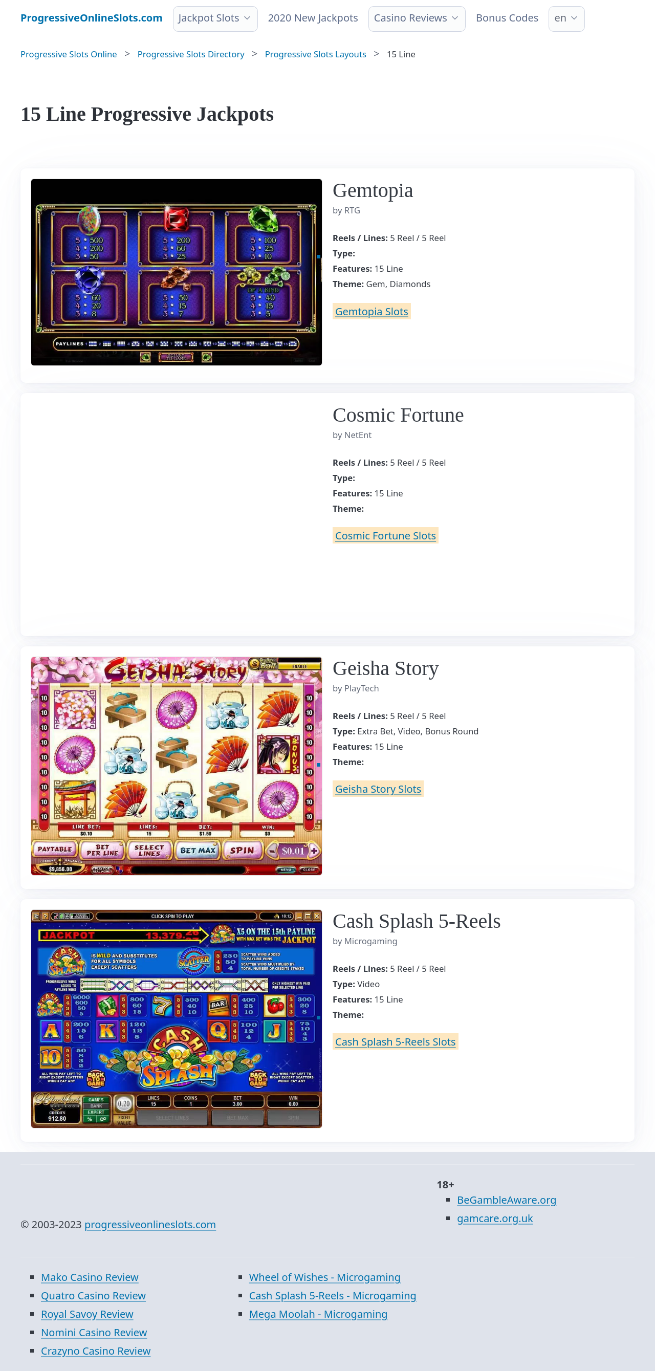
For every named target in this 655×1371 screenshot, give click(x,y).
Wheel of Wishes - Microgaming (325, 1277)
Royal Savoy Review (87, 1314)
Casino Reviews (410, 18)
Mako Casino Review (90, 1277)
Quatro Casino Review (93, 1295)
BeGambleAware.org (506, 1200)
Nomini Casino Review (94, 1332)
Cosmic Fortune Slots (385, 535)
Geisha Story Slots (378, 789)
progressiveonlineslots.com (150, 1224)
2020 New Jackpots (313, 18)
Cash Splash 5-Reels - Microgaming (333, 1295)
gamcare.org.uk (495, 1218)
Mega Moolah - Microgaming (318, 1314)
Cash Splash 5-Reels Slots (395, 1042)
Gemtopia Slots (371, 311)
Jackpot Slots (209, 18)
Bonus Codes (507, 18)
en (560, 18)
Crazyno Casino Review (95, 1351)
